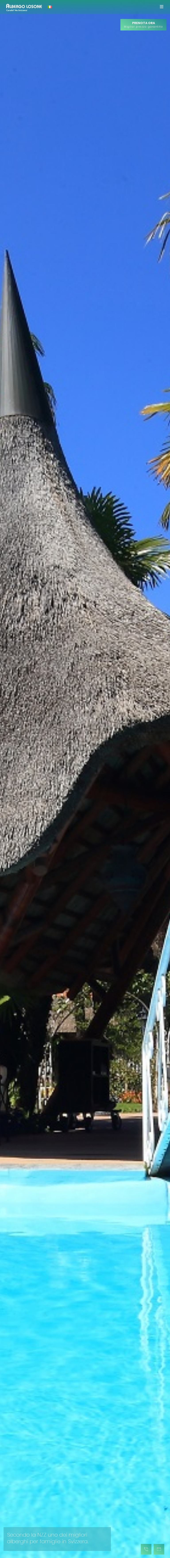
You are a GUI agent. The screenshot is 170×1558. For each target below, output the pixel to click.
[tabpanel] (85, 779)
